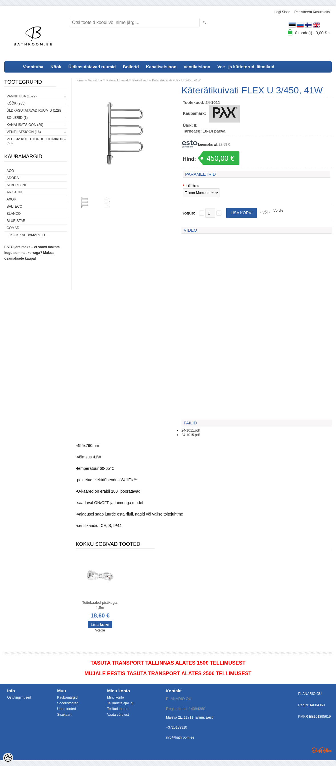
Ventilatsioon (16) (24, 132)
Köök (56, 66)
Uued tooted (66, 709)
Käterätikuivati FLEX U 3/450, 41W (176, 80)
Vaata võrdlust (118, 715)
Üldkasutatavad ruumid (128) (34, 111)
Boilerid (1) (17, 118)
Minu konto (115, 697)
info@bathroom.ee (180, 737)
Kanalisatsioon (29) (25, 125)
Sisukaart (64, 715)
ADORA (13, 178)
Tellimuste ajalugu (120, 703)
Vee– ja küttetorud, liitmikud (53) (35, 141)
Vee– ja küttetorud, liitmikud (245, 66)
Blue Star (16, 221)
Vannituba (33, 66)
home (80, 80)
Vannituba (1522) (22, 96)
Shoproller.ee (322, 750)
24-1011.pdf (190, 430)
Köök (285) (16, 103)
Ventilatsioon (197, 66)
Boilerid (131, 66)
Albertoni (16, 185)
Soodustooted (67, 703)
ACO (10, 171)
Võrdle (278, 210)
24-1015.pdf (190, 435)
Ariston (14, 192)
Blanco (14, 214)
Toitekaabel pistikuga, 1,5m (100, 605)
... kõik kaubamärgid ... (28, 235)
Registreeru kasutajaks (312, 12)
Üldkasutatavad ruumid (92, 66)
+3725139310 (176, 727)
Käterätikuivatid (117, 80)
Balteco (14, 206)
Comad (13, 228)
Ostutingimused (19, 697)
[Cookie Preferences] (8, 758)
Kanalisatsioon (161, 66)
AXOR (11, 199)
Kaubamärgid (67, 697)
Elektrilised (139, 80)
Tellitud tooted (117, 709)
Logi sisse (282, 12)
